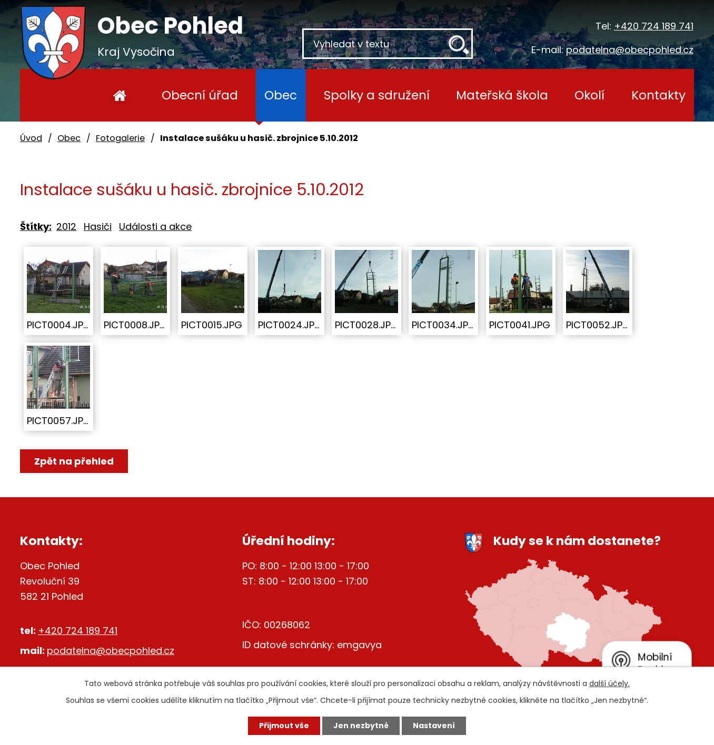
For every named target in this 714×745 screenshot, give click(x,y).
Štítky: (36, 226)
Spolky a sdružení (377, 95)
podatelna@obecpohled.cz (629, 49)
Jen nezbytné (361, 725)
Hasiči (98, 226)
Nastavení (434, 725)
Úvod (120, 95)
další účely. (609, 683)
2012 (66, 226)
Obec (280, 95)
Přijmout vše (284, 725)
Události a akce (155, 226)
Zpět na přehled (74, 461)
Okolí (589, 95)
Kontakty (658, 95)
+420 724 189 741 (653, 26)
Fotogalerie (120, 138)
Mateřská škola (502, 95)
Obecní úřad (200, 95)
